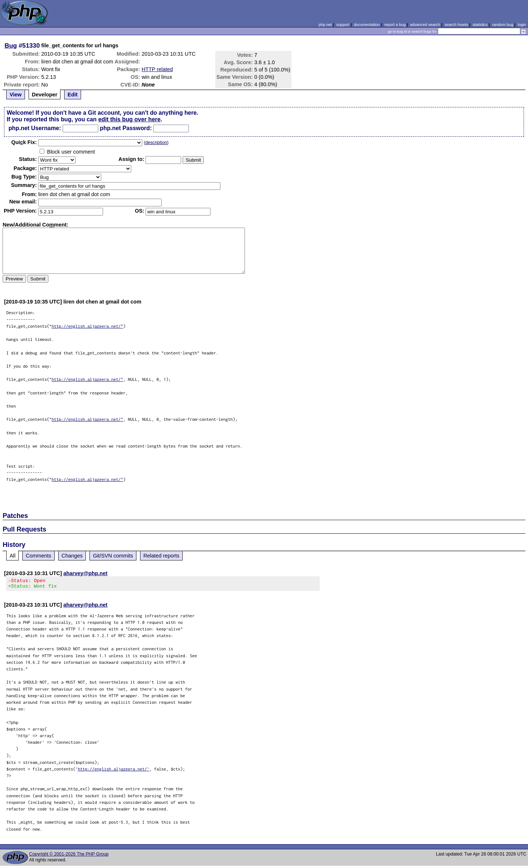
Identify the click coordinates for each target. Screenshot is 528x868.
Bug (11, 45)
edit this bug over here (129, 119)
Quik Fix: (24, 142)
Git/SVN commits (113, 556)
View (16, 95)
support (342, 24)
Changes (72, 556)
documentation (367, 24)
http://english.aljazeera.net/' (113, 771)
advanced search (425, 24)
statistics (480, 24)
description (156, 142)
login (522, 24)
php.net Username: (34, 128)
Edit (72, 95)
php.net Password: (126, 128)
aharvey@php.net (85, 573)
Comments (38, 556)
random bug (502, 24)
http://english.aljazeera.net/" (87, 326)
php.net (325, 24)
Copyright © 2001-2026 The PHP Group (69, 856)
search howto (456, 24)
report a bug (395, 24)
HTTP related (157, 69)
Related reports (161, 556)
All (12, 556)
